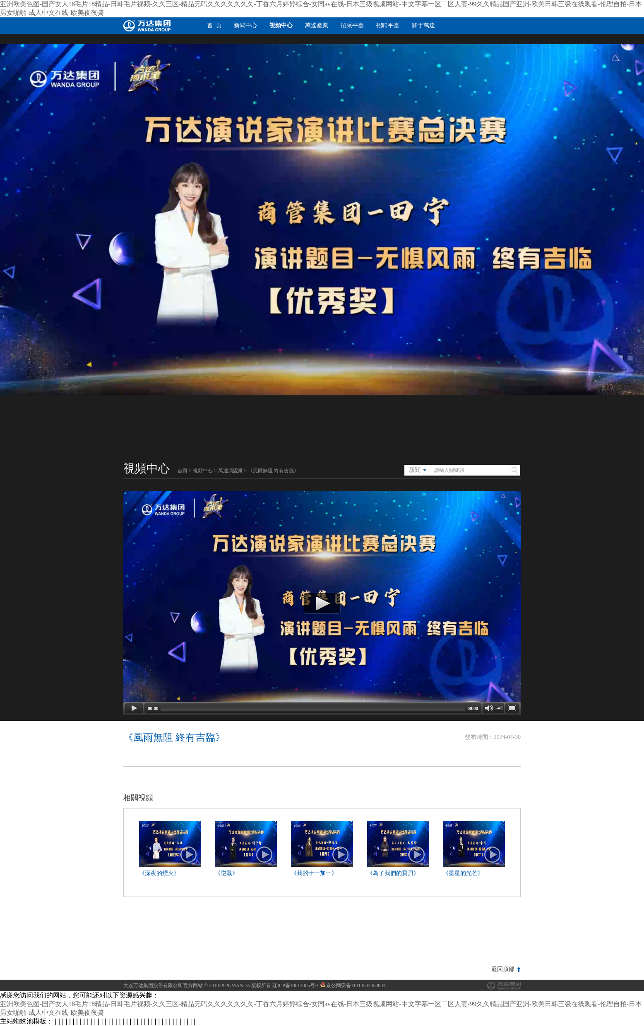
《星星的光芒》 (463, 873)
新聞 (415, 470)
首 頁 (214, 25)
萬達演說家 (230, 471)
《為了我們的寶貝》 (393, 873)
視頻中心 (281, 25)
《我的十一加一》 (314, 873)
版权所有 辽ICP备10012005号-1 (285, 985)
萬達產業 (316, 25)
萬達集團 (504, 985)
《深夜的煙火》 (159, 873)
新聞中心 (245, 25)
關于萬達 (423, 25)
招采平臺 (352, 25)
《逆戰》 (226, 873)
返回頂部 (502, 969)
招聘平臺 (387, 25)
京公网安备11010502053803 (353, 985)
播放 (188, 855)
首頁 (182, 471)
